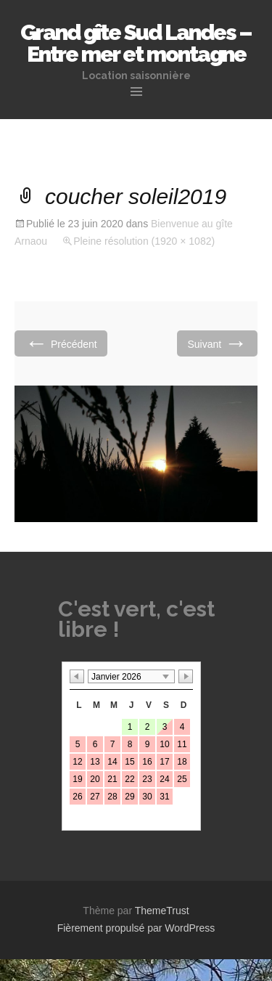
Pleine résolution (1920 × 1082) (144, 241)
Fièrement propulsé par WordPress (136, 928)
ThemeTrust (162, 910)
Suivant (217, 343)
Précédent (61, 343)
